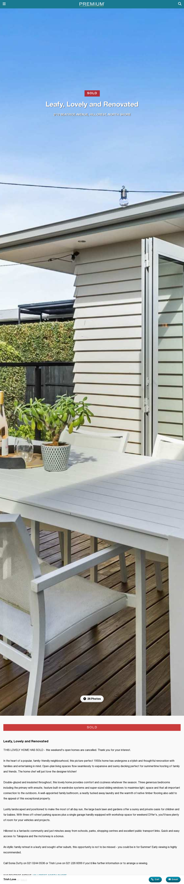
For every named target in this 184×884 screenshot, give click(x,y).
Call (155, 879)
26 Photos (92, 698)
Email (173, 879)
